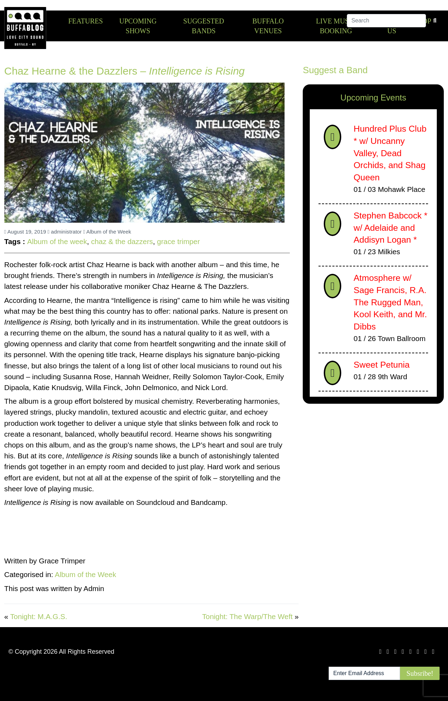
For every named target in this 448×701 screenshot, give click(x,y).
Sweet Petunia (382, 364)
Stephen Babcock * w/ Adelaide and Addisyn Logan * (390, 227)
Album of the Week (107, 232)
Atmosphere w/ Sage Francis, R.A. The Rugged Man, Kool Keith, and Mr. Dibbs (390, 302)
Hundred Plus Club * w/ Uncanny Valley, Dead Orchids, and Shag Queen (390, 153)
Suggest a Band (335, 70)
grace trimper (178, 241)
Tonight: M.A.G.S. (38, 616)
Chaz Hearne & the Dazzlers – (124, 71)
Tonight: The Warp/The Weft (247, 616)
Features (85, 21)
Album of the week (57, 241)
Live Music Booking (336, 26)
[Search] (386, 20)
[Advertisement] (373, 464)
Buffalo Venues (268, 26)
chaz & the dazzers (122, 241)
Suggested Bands (203, 26)
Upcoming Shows (138, 26)
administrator (65, 232)
